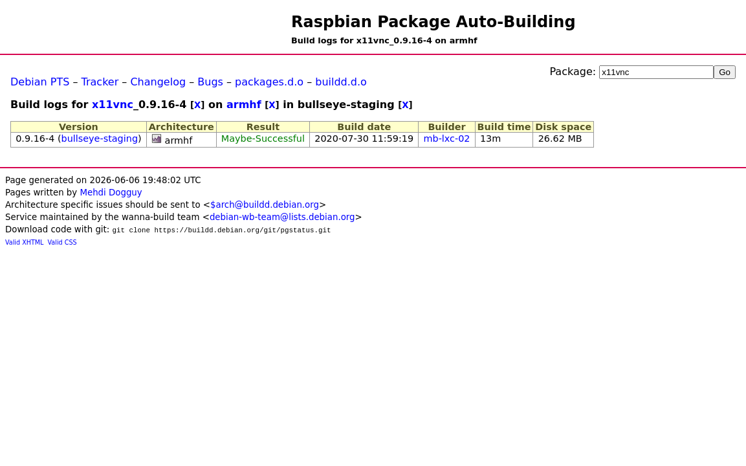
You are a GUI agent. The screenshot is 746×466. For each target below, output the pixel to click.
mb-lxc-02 (447, 138)
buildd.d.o (341, 82)
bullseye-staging (99, 138)
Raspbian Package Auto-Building (433, 22)
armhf (243, 104)
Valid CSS (62, 242)
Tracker (100, 82)
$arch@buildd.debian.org (264, 205)
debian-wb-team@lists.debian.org (282, 217)
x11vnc (112, 104)
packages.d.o (269, 82)
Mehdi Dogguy (111, 192)
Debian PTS (39, 82)
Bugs (210, 82)
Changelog (158, 82)
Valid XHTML (24, 242)
